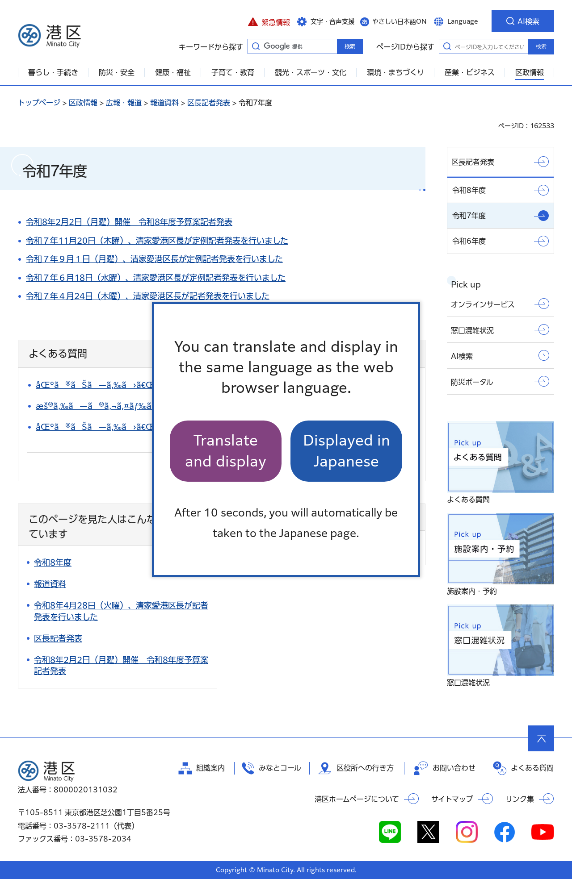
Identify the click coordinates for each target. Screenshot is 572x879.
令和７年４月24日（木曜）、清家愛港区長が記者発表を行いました (147, 296)
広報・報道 (124, 102)
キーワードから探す (256, 46)
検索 (541, 46)
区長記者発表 (208, 102)
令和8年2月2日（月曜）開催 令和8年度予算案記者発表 (129, 222)
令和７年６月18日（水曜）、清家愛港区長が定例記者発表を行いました (156, 278)
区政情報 (83, 102)
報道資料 (164, 102)
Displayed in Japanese (346, 450)
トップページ (39, 102)
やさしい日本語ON (399, 21)
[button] (269, 21)
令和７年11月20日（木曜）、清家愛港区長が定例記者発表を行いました (157, 241)
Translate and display (225, 450)
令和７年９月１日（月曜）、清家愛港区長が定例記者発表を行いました (154, 259)
